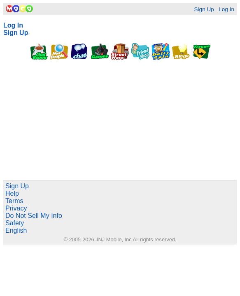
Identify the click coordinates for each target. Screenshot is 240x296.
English (16, 230)
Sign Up (204, 9)
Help (12, 193)
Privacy (16, 208)
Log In (226, 9)
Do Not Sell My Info (33, 215)
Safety (14, 223)
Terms (14, 200)
